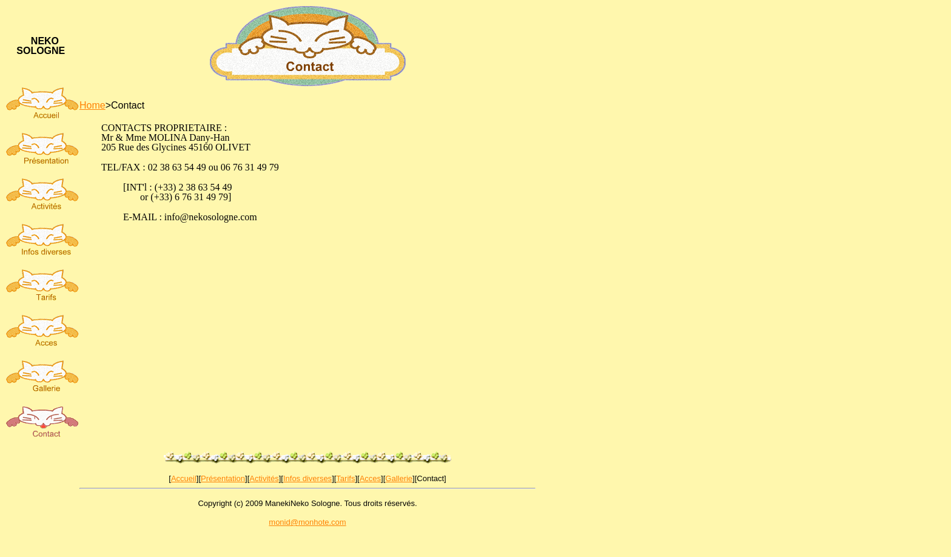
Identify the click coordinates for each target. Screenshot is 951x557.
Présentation (223, 478)
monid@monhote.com (307, 522)
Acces (370, 478)
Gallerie (398, 478)
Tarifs (345, 478)
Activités (263, 478)
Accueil (184, 478)
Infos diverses (307, 478)
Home (92, 105)
